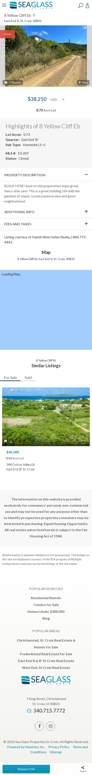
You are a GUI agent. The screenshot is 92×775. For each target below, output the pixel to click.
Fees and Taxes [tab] (17, 224)
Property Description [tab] (24, 175)
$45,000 (12, 452)
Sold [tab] (28, 377)
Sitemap (56, 752)
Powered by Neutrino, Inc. (26, 747)
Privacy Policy (58, 747)
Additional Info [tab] (19, 212)
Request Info (26, 769)
